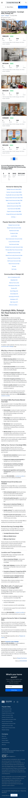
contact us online (5, 395)
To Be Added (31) (14, 293)
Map (14, 795)
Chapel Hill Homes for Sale (8, 713)
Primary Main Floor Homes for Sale (14, 249)
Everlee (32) (14, 288)
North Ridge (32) (14, 291)
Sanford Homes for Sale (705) (14, 206)
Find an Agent (5, 740)
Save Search (23, 7)
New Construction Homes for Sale (14, 238)
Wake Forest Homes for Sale (8, 727)
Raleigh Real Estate (22, 658)
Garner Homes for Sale (7, 721)
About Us (4, 736)
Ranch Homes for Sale (14, 263)
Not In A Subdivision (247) (14, 277)
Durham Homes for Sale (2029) (14, 192)
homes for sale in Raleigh (7, 346)
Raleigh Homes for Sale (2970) (14, 189)
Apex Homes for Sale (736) (14, 203)
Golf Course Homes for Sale (14, 260)
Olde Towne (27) (14, 302)
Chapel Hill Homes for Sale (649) (14, 214)
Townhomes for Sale (14, 230)
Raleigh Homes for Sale (14, 225)
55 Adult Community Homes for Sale (14, 247)
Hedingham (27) (14, 299)
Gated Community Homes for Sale (14, 255)
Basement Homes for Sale (14, 258)
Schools (14, 266)
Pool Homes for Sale (14, 244)
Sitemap (4, 744)
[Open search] (24, 2)
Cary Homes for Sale (6, 711)
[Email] (14, 686)
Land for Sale (14, 236)
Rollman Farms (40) (14, 282)
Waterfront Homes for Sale (14, 252)
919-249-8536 (23, 660)
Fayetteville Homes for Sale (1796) (14, 195)
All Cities (14, 217)
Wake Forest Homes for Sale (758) (14, 200)
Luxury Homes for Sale (14, 241)
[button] (2, 2)
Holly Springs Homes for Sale (8, 723)
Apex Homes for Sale (6, 708)
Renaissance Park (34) (14, 285)
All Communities (14, 304)
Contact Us (4, 738)
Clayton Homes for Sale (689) (14, 211)
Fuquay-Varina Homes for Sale (9, 719)
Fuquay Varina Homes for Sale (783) (14, 197)
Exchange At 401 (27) (14, 296)
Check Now (14, 690)
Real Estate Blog (6, 742)
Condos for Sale (14, 233)
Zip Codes (14, 269)
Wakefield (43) (14, 280)
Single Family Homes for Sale (14, 227)
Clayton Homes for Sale (7, 715)
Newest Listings (5, 729)
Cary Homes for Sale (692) (14, 208)
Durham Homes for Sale (7, 717)
